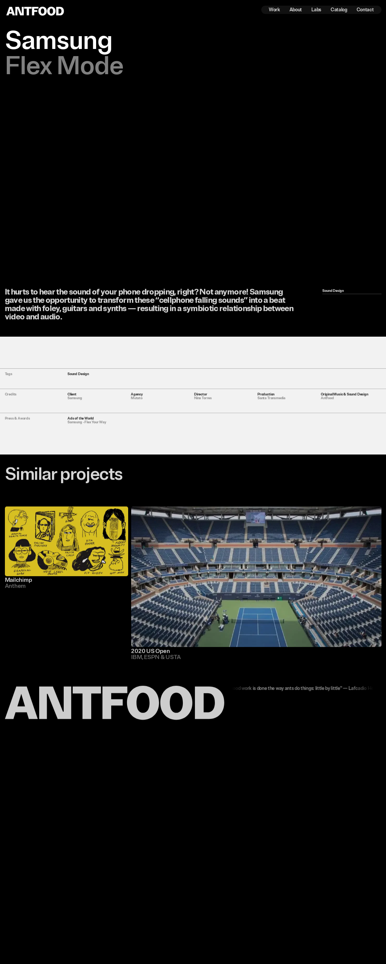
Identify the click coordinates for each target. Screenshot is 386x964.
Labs (316, 10)
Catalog (339, 10)
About (296, 10)
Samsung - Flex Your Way (86, 425)
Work (274, 10)
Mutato (136, 401)
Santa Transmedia (271, 401)
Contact (365, 10)
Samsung (74, 401)
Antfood (327, 401)
